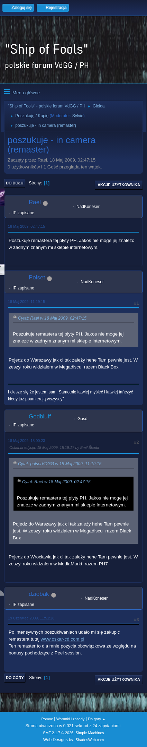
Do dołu (15, 183)
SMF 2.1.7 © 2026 (58, 733)
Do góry (15, 678)
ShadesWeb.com (89, 740)
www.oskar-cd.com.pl (62, 639)
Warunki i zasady (70, 719)
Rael (35, 202)
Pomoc (47, 719)
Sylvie (77, 115)
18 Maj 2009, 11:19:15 (26, 301)
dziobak (39, 594)
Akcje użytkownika (119, 185)
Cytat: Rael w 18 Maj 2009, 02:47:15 (52, 318)
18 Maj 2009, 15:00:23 (26, 440)
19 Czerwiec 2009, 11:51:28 (31, 618)
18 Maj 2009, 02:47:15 (26, 226)
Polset (37, 277)
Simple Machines (90, 733)
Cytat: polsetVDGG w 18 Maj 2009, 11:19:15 (59, 464)
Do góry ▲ (96, 719)
